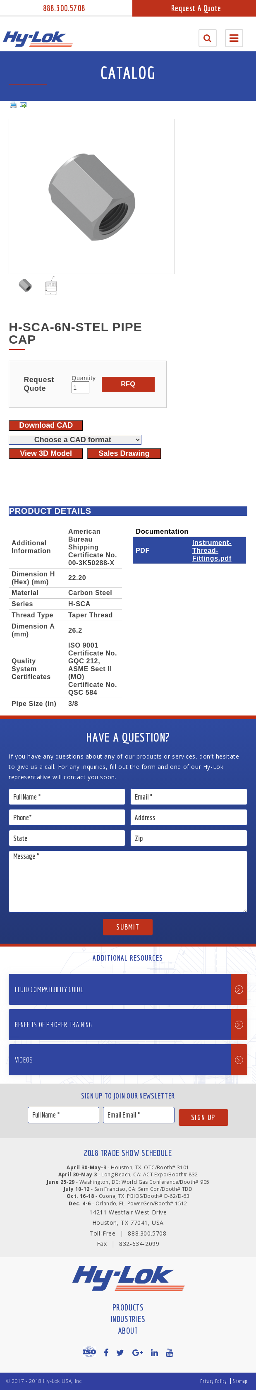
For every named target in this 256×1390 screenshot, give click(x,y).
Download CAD (46, 425)
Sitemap (240, 1381)
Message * (128, 881)
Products (128, 1307)
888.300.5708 (64, 8)
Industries (128, 1319)
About (128, 1330)
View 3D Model (46, 453)
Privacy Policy (213, 1381)
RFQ (128, 384)
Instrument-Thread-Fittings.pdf (212, 550)
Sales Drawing (123, 453)
